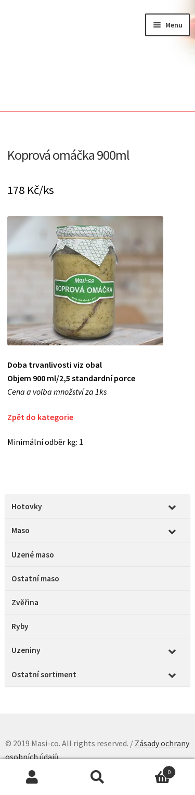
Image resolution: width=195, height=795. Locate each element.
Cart (153, 770)
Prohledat (97, 777)
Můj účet (32, 777)
